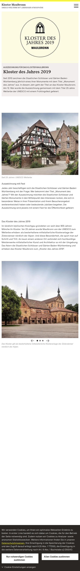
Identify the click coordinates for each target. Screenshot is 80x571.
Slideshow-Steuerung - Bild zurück (32, 340)
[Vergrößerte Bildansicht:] (40, 300)
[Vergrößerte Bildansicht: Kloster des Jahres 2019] (40, 37)
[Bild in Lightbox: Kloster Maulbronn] (40, 144)
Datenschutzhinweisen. (13, 543)
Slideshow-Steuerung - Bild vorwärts (47, 340)
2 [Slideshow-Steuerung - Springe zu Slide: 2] (40, 340)
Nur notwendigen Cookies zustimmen (19, 558)
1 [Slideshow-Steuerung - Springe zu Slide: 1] (37, 340)
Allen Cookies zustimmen (57, 556)
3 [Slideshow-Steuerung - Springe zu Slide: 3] (42, 340)
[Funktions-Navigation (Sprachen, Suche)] (76, 6)
